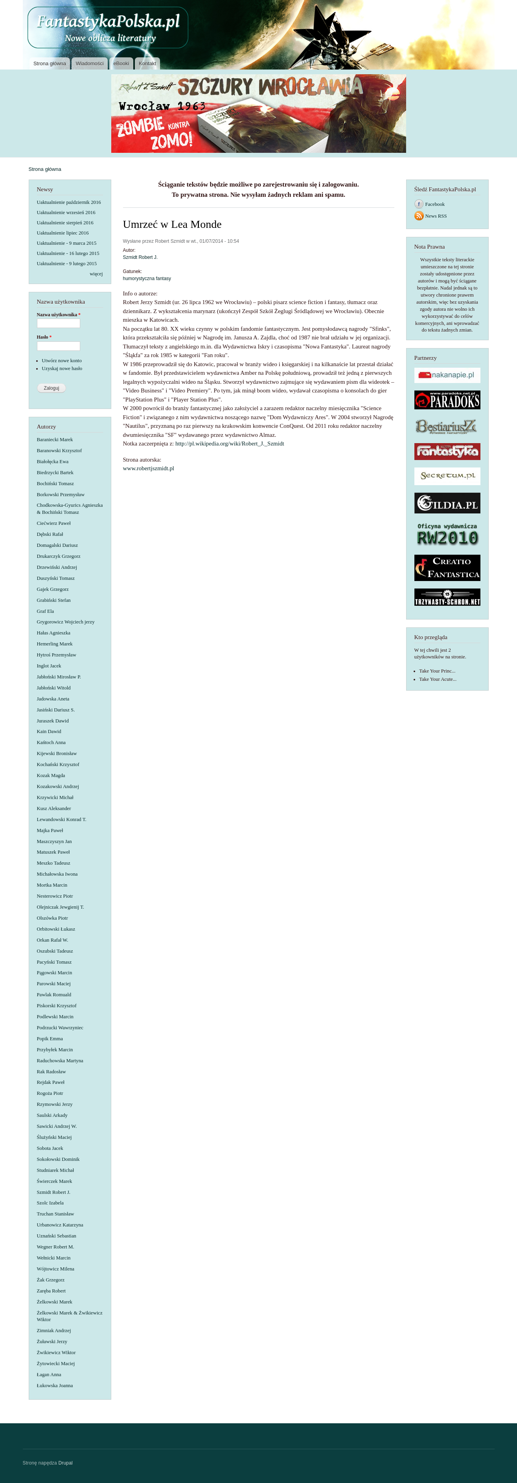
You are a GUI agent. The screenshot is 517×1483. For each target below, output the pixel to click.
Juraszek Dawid (53, 721)
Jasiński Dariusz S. (56, 710)
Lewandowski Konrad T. (61, 819)
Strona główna (49, 63)
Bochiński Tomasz (55, 483)
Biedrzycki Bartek (55, 472)
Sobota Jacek (50, 1148)
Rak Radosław (51, 1071)
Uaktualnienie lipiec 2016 (63, 233)
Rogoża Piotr (50, 1093)
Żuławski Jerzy (52, 1341)
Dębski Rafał (50, 534)
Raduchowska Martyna (60, 1060)
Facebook (435, 204)
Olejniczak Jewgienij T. (61, 907)
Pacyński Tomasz (54, 962)
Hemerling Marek (55, 644)
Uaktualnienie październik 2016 (69, 202)
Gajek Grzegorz (53, 589)
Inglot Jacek (49, 666)
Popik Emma (50, 1038)
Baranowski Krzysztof (59, 450)
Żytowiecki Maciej (56, 1363)
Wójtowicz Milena (55, 1269)
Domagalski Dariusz (57, 545)
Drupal (65, 1463)
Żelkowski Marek (55, 1302)
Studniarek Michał (55, 1170)
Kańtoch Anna (51, 742)
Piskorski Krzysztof (57, 1005)
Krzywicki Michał (55, 797)
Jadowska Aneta (53, 699)
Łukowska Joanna (55, 1385)
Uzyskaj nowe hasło (62, 368)
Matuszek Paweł (53, 852)
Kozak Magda (51, 775)
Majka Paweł (50, 830)
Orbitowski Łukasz (56, 929)
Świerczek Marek (54, 1181)
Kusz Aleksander (54, 808)
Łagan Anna (49, 1374)
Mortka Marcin (52, 885)
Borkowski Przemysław (61, 494)
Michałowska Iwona (57, 874)
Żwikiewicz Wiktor (56, 1352)
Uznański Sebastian (56, 1236)
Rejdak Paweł (51, 1082)
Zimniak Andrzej (54, 1330)
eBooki (121, 63)
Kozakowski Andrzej (58, 786)
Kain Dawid (49, 731)
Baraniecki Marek (55, 439)
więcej (96, 274)
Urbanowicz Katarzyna (60, 1225)
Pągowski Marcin (54, 972)
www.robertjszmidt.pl (149, 468)
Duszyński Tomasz (56, 578)
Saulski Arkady (52, 1115)
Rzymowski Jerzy (55, 1104)
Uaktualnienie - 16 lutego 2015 (68, 253)
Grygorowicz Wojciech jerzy (66, 622)
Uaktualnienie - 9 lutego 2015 (67, 263)
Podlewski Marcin (55, 1016)
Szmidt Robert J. (54, 1192)
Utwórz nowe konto (62, 360)
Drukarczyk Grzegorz (59, 556)
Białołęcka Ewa (53, 461)
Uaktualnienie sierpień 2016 (65, 222)
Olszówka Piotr (52, 918)
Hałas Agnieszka (54, 633)
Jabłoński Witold (54, 688)
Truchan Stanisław (55, 1214)
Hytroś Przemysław (56, 655)
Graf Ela (45, 611)
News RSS (436, 216)
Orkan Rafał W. (52, 940)
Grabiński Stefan (54, 600)
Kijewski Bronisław (57, 753)
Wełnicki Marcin (54, 1258)
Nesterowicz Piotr (55, 896)
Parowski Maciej (54, 983)
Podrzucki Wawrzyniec (60, 1027)
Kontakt (147, 63)
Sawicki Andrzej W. (57, 1126)
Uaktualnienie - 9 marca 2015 (67, 243)
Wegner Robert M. (55, 1247)
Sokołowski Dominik (58, 1159)
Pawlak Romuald (54, 994)
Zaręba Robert (51, 1291)
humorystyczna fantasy (147, 278)
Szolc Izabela (50, 1203)
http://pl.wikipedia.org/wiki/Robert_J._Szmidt (229, 443)
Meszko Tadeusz (53, 863)
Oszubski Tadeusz (55, 951)
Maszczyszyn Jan (54, 841)
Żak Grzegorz (51, 1280)
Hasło (44, 337)
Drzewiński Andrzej (57, 567)
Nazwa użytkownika (59, 314)
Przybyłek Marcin (55, 1049)
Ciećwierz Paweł (54, 523)
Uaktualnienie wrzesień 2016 (66, 212)
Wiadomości (90, 63)
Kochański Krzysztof (58, 764)
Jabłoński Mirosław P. (59, 677)
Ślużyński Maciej (54, 1137)
